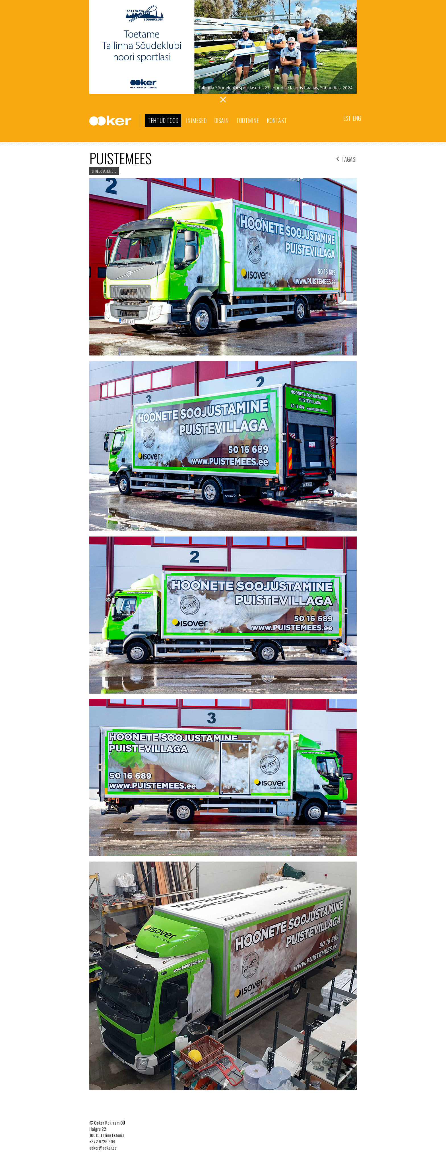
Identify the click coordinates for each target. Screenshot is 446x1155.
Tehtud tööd (163, 120)
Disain (221, 120)
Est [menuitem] (347, 118)
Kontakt (277, 120)
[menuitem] (347, 118)
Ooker (114, 121)
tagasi (346, 158)
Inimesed (196, 120)
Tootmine (247, 120)
